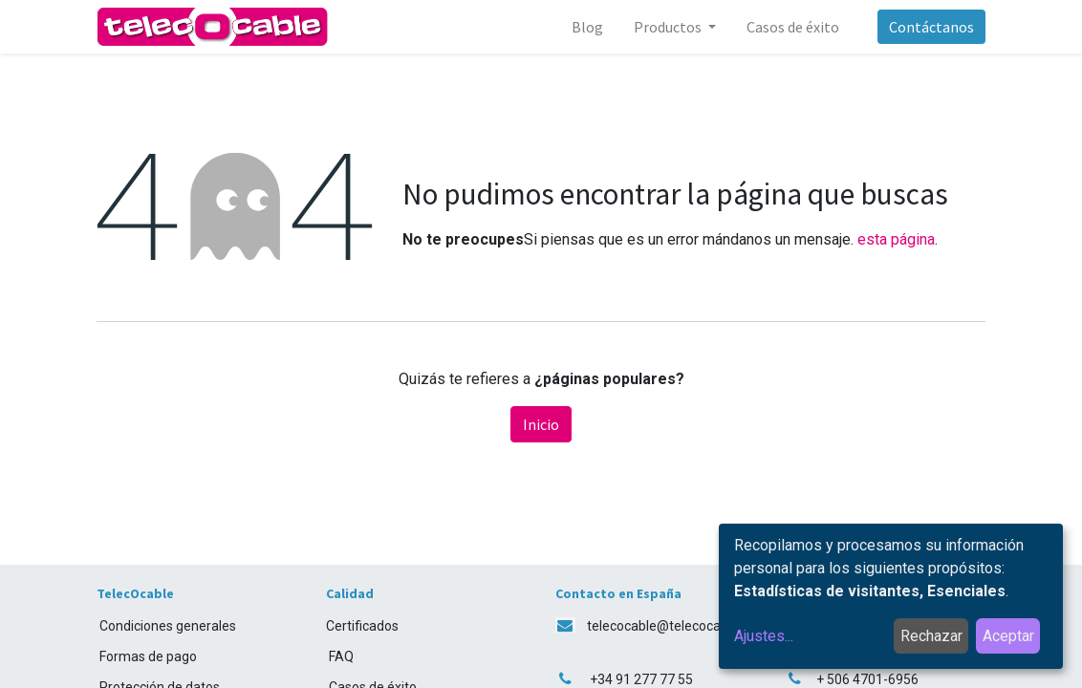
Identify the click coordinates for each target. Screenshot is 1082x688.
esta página (896, 239)
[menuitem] (587, 27)
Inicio (541, 424)
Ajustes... (763, 636)
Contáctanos (931, 26)
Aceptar (1008, 636)
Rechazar (931, 636)
